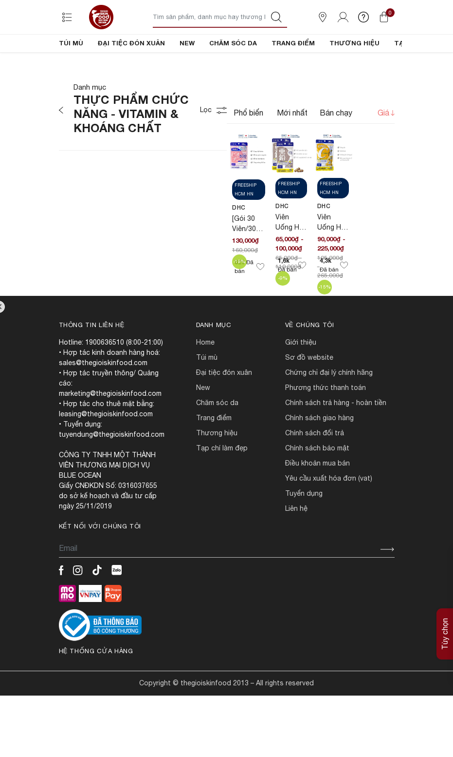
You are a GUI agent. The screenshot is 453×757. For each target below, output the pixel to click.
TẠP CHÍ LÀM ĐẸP (222, 481)
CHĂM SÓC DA (233, 43)
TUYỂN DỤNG (304, 526)
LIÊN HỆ (296, 541)
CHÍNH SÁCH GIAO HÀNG (319, 451)
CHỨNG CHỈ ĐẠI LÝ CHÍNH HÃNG (329, 405)
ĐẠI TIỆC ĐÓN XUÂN (131, 43)
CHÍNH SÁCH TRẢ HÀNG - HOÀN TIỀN (335, 436)
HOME (205, 375)
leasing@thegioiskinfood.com (106, 447)
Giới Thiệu (300, 375)
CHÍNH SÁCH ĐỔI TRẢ (314, 466)
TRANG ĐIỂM (293, 43)
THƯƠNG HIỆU (354, 43)
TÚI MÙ (71, 43)
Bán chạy (336, 145)
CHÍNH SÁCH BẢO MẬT (317, 481)
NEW (187, 43)
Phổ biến (248, 145)
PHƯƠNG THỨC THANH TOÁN (325, 421)
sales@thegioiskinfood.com (103, 396)
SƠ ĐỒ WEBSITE (309, 390)
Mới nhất (292, 145)
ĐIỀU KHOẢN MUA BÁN (317, 496)
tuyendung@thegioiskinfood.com (111, 467)
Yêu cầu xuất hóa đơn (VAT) (328, 511)
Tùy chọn (444, 634)
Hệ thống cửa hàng (96, 684)
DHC (239, 240)
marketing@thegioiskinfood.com (110, 426)
